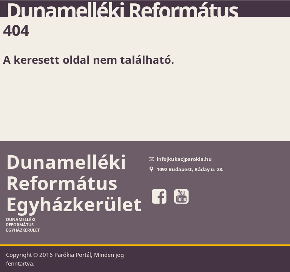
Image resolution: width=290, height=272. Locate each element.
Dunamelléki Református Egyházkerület (74, 183)
